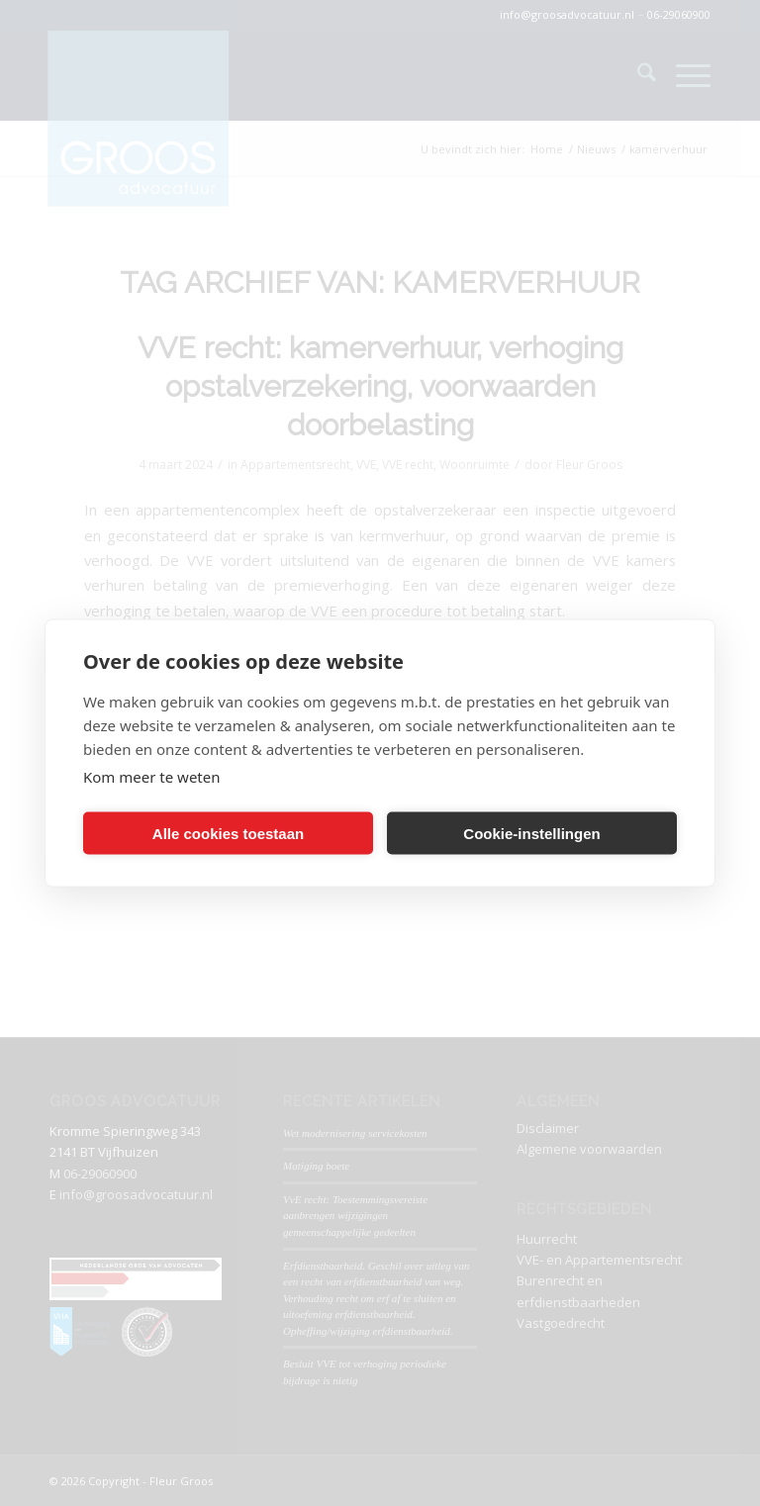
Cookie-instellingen (531, 832)
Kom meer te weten (152, 777)
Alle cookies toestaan (228, 832)
